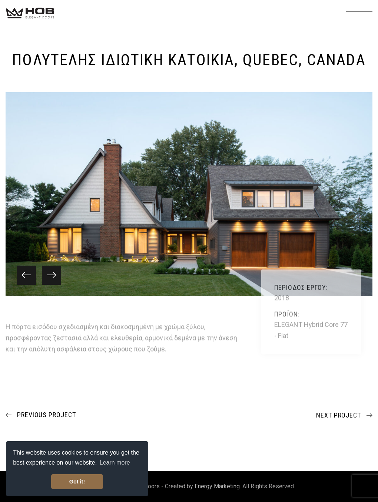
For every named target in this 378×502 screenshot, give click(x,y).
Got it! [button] (77, 482)
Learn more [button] (115, 462)
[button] (26, 275)
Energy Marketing (217, 486)
